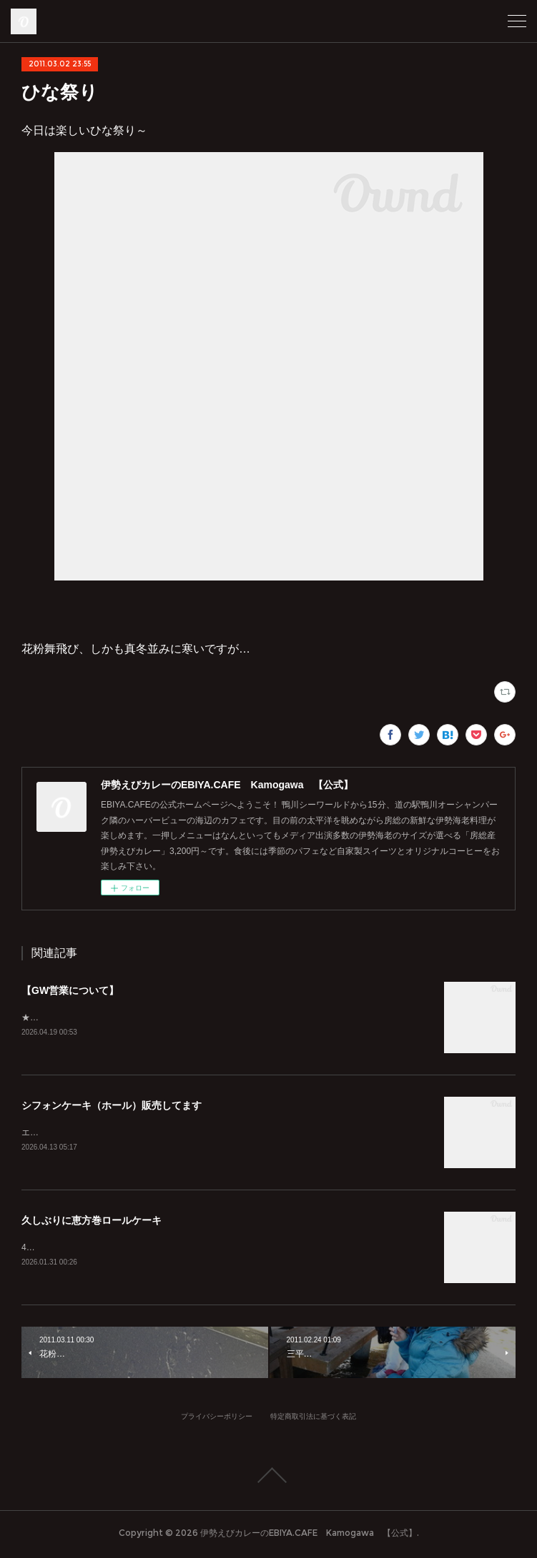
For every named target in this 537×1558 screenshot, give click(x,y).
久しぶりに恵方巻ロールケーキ (91, 1222)
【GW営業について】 (70, 990)
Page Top (268, 1478)
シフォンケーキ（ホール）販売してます (111, 1106)
